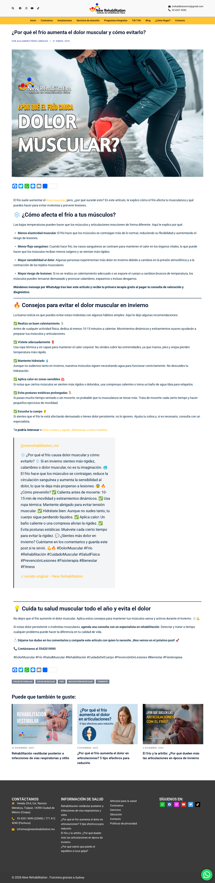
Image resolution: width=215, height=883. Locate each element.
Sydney (80, 877)
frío (61, 681)
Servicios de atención (88, 20)
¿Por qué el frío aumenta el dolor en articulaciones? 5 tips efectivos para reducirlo (107, 758)
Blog (148, 20)
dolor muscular (56, 200)
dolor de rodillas (22, 681)
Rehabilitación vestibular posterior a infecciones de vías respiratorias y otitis (39, 758)
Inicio (33, 20)
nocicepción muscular (81, 681)
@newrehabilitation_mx (40, 446)
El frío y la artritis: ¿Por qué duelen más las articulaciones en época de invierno (172, 758)
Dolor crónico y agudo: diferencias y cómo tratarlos (76, 430)
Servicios (115, 810)
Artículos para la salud (123, 801)
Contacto (180, 20)
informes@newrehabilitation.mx (36, 829)
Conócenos (47, 20)
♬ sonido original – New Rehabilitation (52, 576)
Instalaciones (64, 20)
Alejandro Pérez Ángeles (32, 41)
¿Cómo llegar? (162, 20)
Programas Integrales (115, 20)
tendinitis (102, 681)
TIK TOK (136, 20)
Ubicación (116, 814)
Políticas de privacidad (123, 823)
